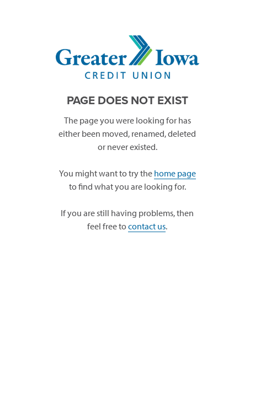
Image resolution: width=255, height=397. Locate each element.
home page (175, 173)
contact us (147, 226)
